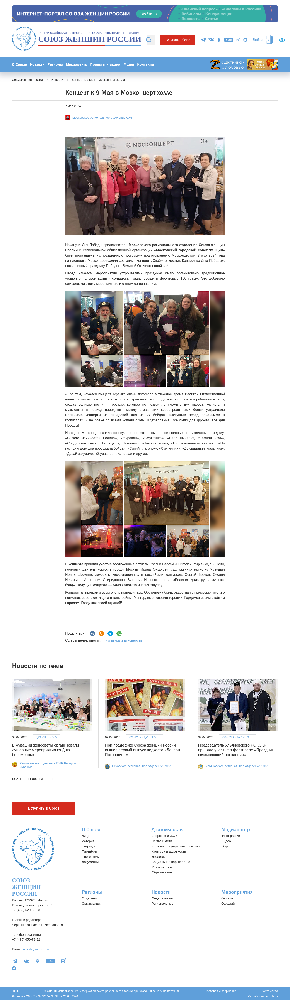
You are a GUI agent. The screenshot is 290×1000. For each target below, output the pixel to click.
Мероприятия (237, 892)
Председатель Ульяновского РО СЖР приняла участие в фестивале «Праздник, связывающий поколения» (236, 750)
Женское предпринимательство (176, 846)
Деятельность (167, 829)
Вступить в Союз (178, 39)
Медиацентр (76, 64)
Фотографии (230, 836)
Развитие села (163, 867)
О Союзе (19, 64)
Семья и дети (162, 841)
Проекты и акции (105, 64)
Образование (162, 872)
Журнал (227, 846)
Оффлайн (229, 903)
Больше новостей (32, 779)
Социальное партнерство (171, 862)
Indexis (273, 996)
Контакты (145, 64)
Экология (159, 856)
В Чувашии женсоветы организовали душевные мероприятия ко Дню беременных (45, 750)
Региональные (162, 903)
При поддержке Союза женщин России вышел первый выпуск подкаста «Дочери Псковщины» (142, 750)
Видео (226, 841)
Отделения (90, 898)
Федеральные (162, 898)
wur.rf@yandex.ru (36, 949)
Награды (88, 846)
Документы (90, 862)
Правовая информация (220, 991)
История (88, 841)
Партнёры (89, 851)
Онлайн (227, 898)
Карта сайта (270, 991)
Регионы (55, 64)
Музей (128, 64)
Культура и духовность (123, 640)
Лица (85, 836)
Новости (37, 64)
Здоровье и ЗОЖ (46, 737)
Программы (90, 856)
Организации (92, 903)
